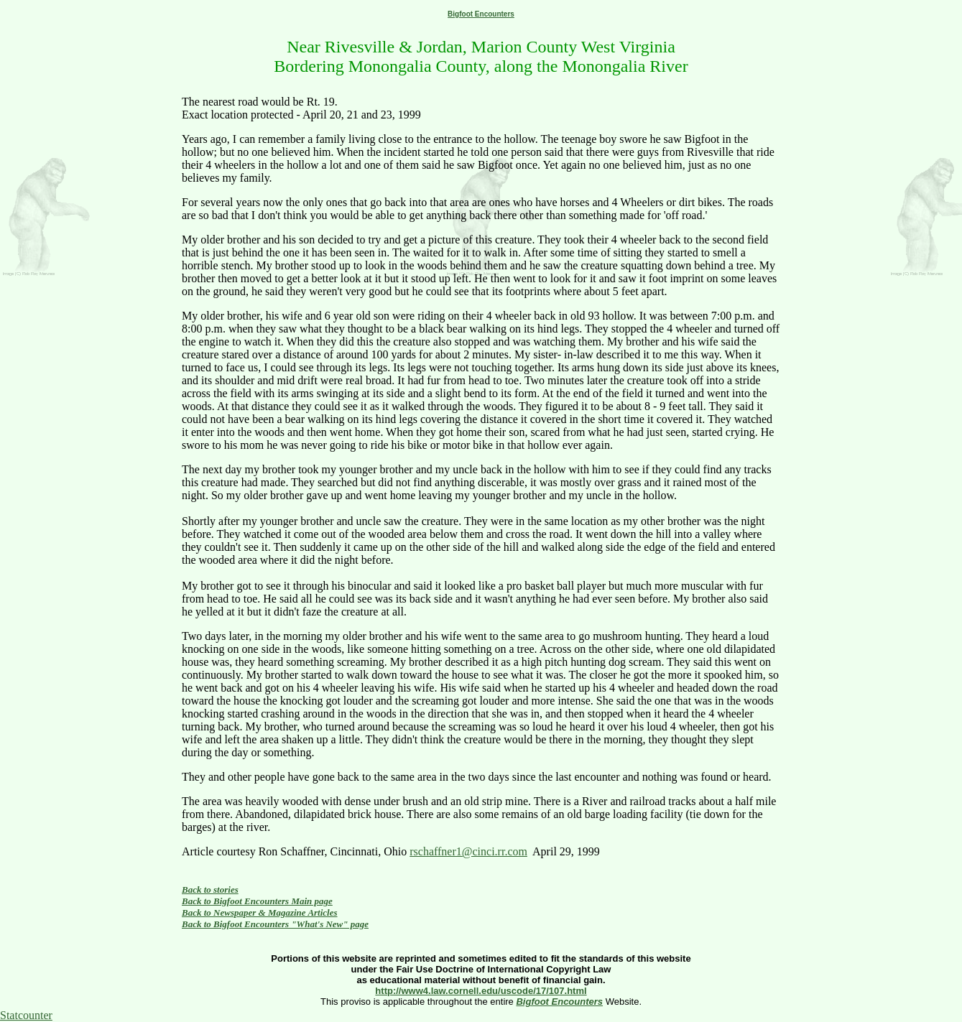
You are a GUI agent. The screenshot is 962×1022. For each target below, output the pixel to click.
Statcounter (26, 1015)
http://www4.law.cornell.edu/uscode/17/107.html (480, 990)
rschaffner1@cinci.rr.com (468, 851)
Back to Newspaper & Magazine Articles (260, 912)
